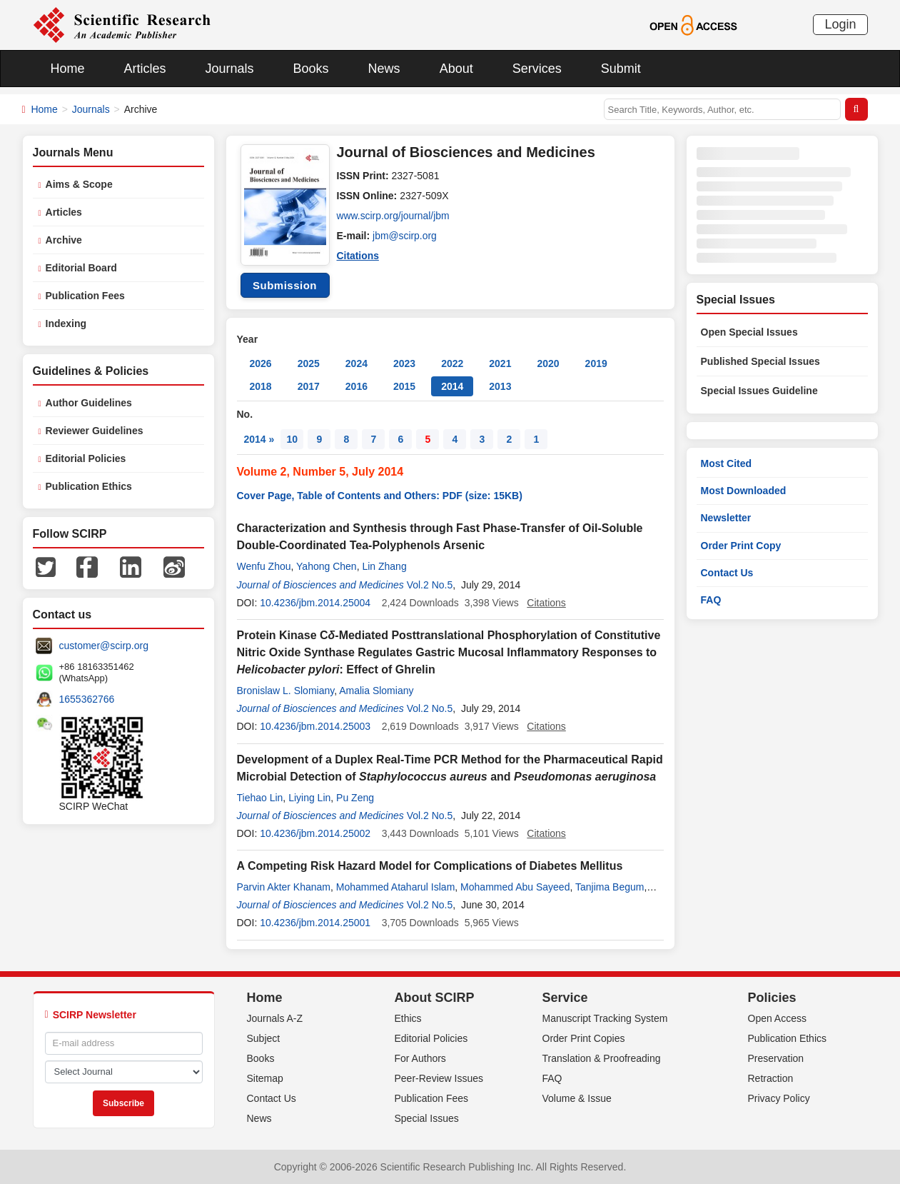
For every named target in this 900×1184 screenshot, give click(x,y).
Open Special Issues (749, 332)
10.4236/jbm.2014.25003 (315, 726)
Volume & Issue (577, 1098)
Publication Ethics (89, 486)
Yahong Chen (326, 566)
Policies (772, 997)
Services (537, 68)
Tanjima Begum (609, 887)
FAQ (711, 600)
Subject (263, 1038)
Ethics (408, 1018)
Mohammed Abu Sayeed (515, 887)
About (456, 68)
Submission (285, 285)
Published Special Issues (760, 361)
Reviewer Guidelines (94, 430)
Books (311, 68)
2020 (548, 363)
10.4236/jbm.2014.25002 (315, 833)
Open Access (777, 1018)
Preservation (776, 1058)
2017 (309, 386)
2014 (452, 386)
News (384, 68)
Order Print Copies (583, 1038)
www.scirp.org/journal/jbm (394, 215)
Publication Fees (85, 295)
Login (840, 24)
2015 (404, 386)
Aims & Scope (79, 184)
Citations (358, 255)
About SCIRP (435, 997)
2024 (356, 363)
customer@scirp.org (103, 645)
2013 (500, 386)
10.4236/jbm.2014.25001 (315, 922)
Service (565, 997)
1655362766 (87, 699)
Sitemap (265, 1078)
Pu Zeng (355, 797)
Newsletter (726, 517)
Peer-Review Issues (439, 1078)
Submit (621, 68)
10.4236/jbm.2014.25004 (315, 602)
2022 (452, 363)
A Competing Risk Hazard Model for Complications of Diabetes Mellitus (430, 866)
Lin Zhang (384, 566)
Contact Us (727, 572)
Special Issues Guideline (759, 390)
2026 (261, 363)
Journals (230, 68)
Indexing (66, 323)
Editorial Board (81, 268)
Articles (145, 68)
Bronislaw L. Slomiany (286, 690)
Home (68, 68)
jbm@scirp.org (405, 235)
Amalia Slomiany (376, 690)
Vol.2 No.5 (430, 585)
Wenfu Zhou (264, 566)
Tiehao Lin (260, 797)
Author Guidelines (89, 402)
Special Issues (427, 1118)
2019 (596, 363)
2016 (356, 386)
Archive (64, 240)
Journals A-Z (275, 1018)
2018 (261, 386)
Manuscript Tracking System (605, 1018)
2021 (500, 363)
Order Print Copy (741, 545)
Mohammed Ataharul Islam (395, 887)
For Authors (420, 1058)
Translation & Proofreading (601, 1058)
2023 (404, 363)
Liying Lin (309, 797)
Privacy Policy (779, 1098)
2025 (309, 363)
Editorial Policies (86, 458)
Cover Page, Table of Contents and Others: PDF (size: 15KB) (379, 495)
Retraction (771, 1078)
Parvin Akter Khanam (284, 887)
